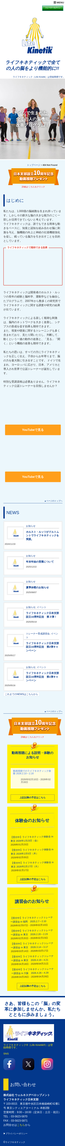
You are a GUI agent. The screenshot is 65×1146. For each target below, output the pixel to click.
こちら (21, 1124)
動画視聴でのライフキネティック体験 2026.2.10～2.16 (32, 771)
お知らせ (30, 525)
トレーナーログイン (52, 8)
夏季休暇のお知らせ (37, 587)
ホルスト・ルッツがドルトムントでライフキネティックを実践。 (42, 535)
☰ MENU (59, 2)
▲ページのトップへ (53, 501)
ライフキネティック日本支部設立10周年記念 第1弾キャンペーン (42, 676)
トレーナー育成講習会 (38, 633)
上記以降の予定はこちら (33, 797)
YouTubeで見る (33, 430)
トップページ (33, 165)
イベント (41, 607)
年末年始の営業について (40, 561)
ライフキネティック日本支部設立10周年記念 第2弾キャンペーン (42, 646)
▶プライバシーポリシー (15, 1133)
